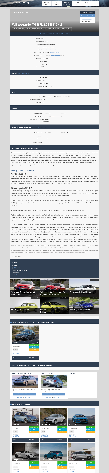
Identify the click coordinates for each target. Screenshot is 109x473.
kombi (15, 274)
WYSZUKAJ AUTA (29, 397)
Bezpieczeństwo (37, 29)
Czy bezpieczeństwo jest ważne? (39, 127)
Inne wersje (56, 29)
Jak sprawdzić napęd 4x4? (51, 49)
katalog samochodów (67, 3)
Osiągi (15, 29)
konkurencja (66, 29)
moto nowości (56, 3)
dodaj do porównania (87, 15)
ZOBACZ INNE (19, 397)
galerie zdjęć (77, 3)
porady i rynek (46, 3)
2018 (15, 267)
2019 (20, 267)
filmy (86, 3)
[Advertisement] (82, 385)
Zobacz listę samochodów (24, 394)
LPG (45, 29)
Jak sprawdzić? (51, 47)
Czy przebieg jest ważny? (55, 52)
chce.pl (18, 2)
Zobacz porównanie (87, 12)
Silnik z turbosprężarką (23, 73)
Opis (49, 29)
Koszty (21, 29)
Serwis (28, 29)
